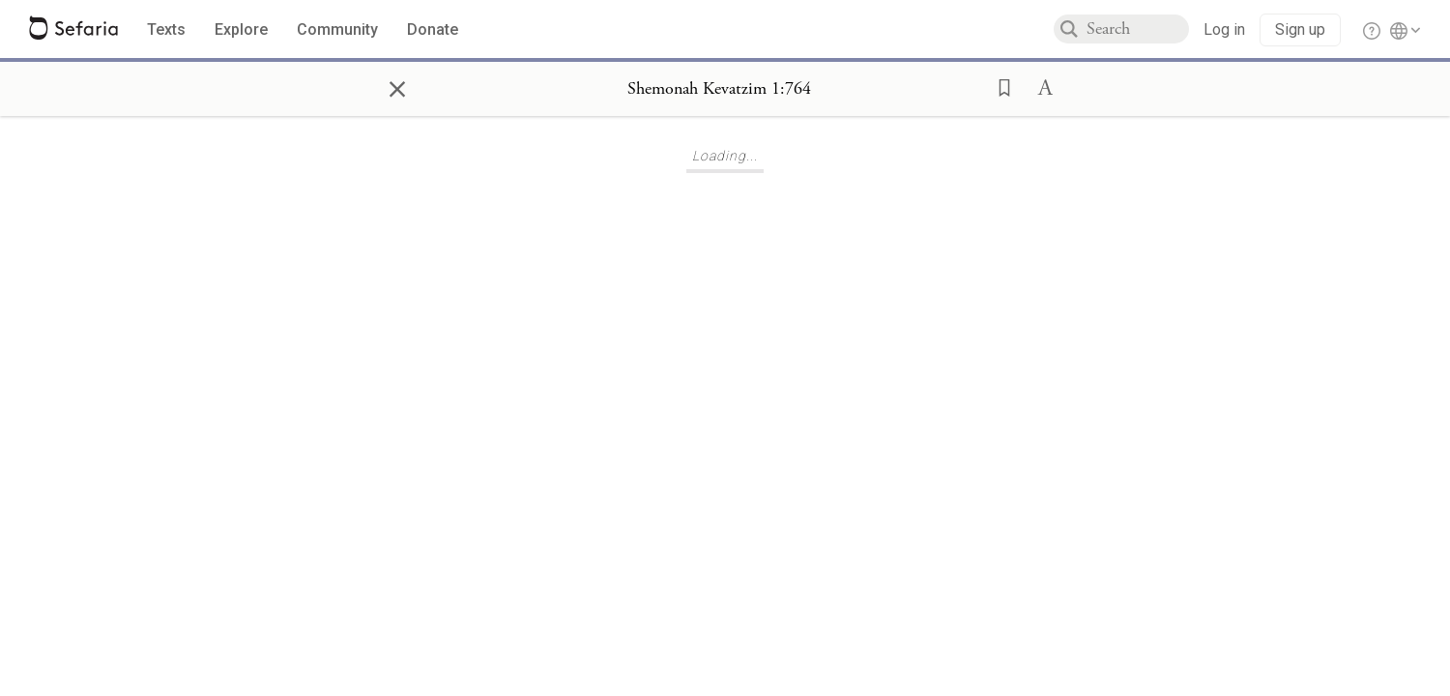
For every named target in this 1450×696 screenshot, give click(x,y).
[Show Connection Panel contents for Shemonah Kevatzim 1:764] (719, 89)
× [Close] (397, 86)
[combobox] (1138, 29)
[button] (998, 86)
